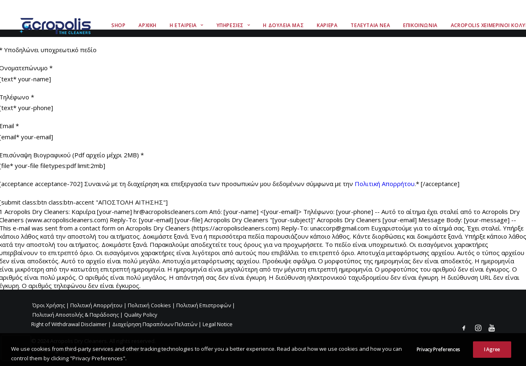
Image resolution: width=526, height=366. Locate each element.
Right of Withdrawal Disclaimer (69, 324)
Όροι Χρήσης (48, 305)
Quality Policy (140, 314)
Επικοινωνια (420, 25)
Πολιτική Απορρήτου (385, 184)
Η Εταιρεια (186, 25)
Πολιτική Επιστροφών (203, 305)
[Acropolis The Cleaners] (57, 25)
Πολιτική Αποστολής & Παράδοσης (75, 314)
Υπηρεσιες (233, 25)
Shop (118, 25)
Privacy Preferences (438, 355)
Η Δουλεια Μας (283, 25)
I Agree (492, 355)
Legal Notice (218, 324)
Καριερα (327, 25)
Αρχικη (147, 25)
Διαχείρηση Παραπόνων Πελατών (154, 324)
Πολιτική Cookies (149, 305)
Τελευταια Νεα (370, 25)
